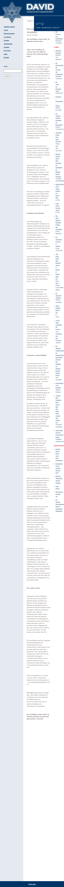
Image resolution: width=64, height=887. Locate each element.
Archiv (6, 30)
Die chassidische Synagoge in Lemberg (59, 241)
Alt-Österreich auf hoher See (59, 494)
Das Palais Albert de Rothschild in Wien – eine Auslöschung (59, 222)
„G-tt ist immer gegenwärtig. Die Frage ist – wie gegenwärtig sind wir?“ (59, 329)
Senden (7, 76)
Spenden (6, 47)
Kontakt (6, 57)
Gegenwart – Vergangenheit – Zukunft (59, 101)
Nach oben (32, 884)
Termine (6, 40)
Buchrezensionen (9, 33)
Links (5, 54)
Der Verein (7, 50)
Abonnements (8, 44)
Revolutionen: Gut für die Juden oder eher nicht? (59, 468)
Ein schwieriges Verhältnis (58, 295)
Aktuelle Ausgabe (9, 27)
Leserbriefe (7, 37)
